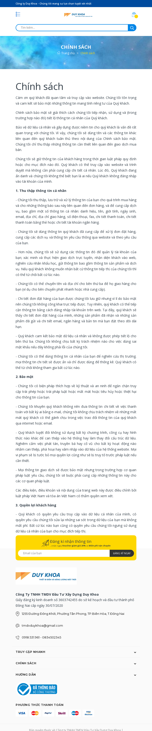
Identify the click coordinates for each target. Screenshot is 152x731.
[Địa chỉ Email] (76, 553)
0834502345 (51, 637)
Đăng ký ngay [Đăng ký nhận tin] (121, 553)
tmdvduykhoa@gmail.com (42, 625)
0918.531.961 (31, 637)
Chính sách (39, 86)
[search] (76, 27)
